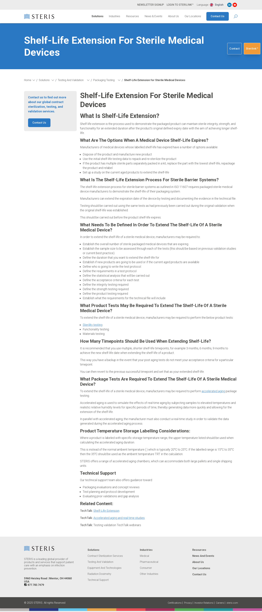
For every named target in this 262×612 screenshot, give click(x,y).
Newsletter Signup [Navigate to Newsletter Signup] (150, 4)
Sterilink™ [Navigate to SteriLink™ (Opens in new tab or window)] (252, 48)
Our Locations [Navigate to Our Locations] (193, 16)
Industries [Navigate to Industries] (114, 16)
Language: (203, 5)
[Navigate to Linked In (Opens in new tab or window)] (229, 5)
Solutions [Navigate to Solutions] (97, 16)
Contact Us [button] (39, 122)
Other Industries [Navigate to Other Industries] (149, 574)
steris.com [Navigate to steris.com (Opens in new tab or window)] (232, 602)
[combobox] (217, 5)
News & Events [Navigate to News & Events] (153, 16)
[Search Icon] (236, 16)
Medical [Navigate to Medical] (144, 556)
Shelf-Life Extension (106, 510)
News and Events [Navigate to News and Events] (203, 556)
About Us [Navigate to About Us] (173, 16)
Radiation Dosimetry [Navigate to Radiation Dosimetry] (99, 574)
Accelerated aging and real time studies (119, 518)
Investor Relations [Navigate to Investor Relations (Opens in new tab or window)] (203, 602)
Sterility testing (92, 325)
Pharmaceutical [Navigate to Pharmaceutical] (149, 562)
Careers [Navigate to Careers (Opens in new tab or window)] (220, 602)
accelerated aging (213, 391)
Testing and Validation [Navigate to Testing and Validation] (100, 562)
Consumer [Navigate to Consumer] (146, 568)
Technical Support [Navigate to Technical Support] (98, 580)
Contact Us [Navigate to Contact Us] (217, 16)
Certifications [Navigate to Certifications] (175, 602)
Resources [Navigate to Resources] (132, 16)
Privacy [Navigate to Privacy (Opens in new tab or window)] (188, 602)
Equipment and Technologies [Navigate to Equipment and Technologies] (104, 568)
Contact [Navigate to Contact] (234, 48)
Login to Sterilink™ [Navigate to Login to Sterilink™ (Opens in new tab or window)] (180, 4)
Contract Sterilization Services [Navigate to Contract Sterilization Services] (105, 556)
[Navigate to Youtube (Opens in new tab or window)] (235, 5)
